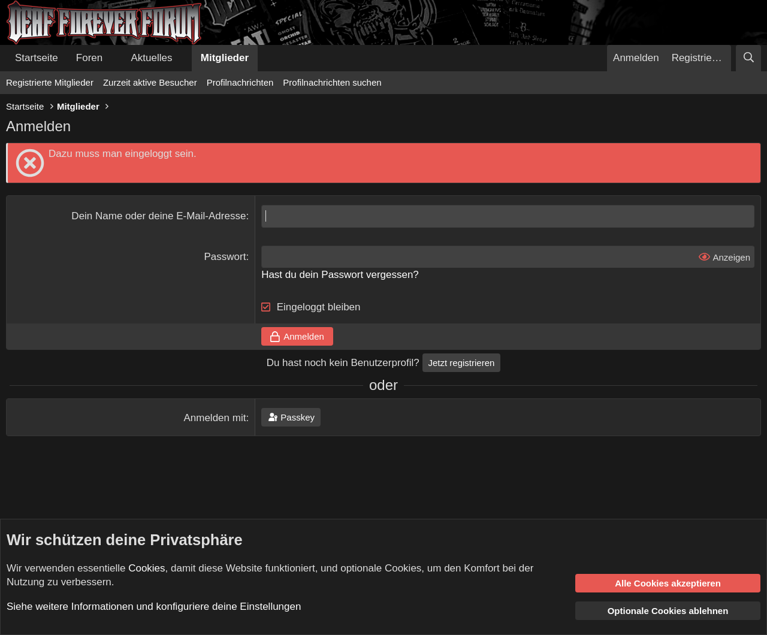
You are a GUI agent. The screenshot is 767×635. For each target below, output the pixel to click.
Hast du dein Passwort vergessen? (340, 274)
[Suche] (748, 58)
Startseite (36, 58)
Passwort (225, 256)
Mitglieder (225, 58)
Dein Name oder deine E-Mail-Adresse (158, 216)
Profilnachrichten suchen (332, 82)
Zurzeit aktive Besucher (150, 82)
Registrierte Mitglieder (49, 82)
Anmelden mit (214, 418)
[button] (113, 58)
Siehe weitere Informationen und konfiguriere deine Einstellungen (154, 606)
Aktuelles (152, 58)
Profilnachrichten (240, 82)
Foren (89, 58)
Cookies (146, 568)
